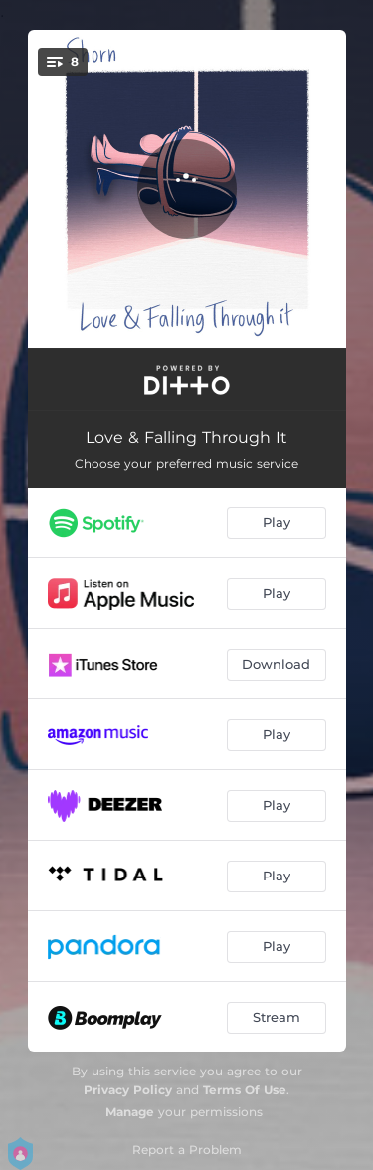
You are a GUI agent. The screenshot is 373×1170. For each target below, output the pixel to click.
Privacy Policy (128, 1089)
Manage (129, 1111)
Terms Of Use (244, 1089)
